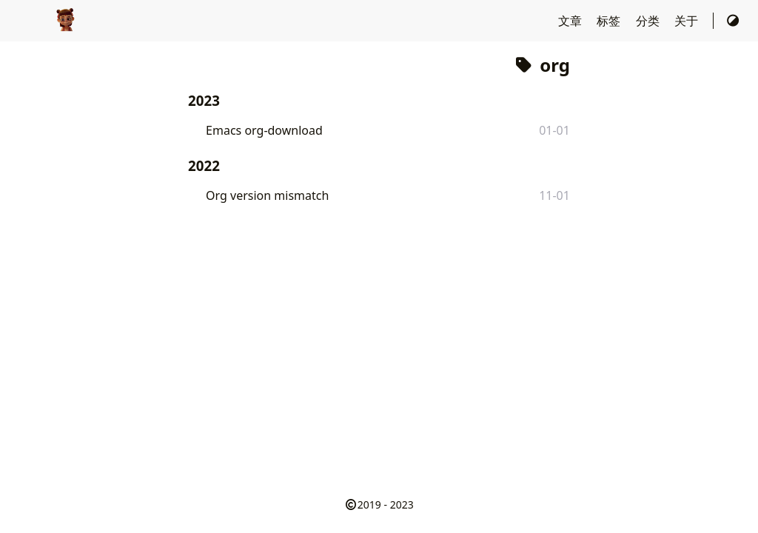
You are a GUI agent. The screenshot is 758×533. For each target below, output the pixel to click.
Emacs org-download (264, 130)
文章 (571, 21)
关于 (687, 21)
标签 (610, 21)
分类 (649, 21)
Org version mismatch (267, 195)
